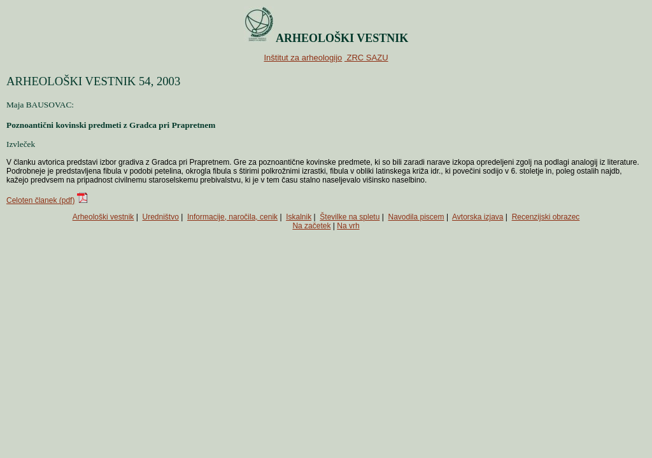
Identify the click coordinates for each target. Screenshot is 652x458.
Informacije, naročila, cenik (232, 216)
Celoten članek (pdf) (40, 200)
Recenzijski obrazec (546, 216)
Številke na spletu (349, 216)
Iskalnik (298, 216)
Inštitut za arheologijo (303, 57)
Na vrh (348, 225)
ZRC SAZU (366, 57)
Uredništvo (161, 216)
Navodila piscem (416, 216)
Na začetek (311, 225)
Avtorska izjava (477, 216)
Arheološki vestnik (103, 216)
